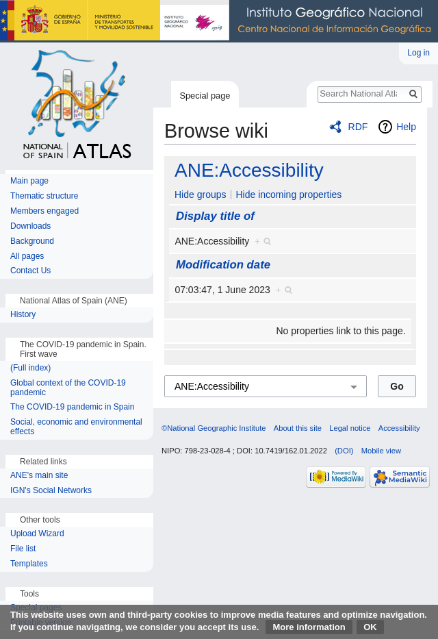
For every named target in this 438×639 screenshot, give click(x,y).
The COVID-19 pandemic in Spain (72, 407)
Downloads (30, 226)
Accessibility (399, 428)
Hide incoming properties (288, 194)
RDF (358, 126)
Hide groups (201, 194)
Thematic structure (44, 196)
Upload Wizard (37, 533)
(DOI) (344, 451)
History (24, 314)
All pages (27, 256)
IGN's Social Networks (51, 490)
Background (32, 241)
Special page (204, 95)
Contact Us (30, 270)
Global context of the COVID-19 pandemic (68, 388)
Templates (29, 564)
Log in (418, 53)
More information (308, 627)
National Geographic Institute (219, 21)
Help (406, 126)
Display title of (215, 216)
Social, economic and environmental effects (76, 427)
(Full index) (30, 368)
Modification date (223, 264)
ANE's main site (39, 475)
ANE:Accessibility (249, 170)
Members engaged (44, 211)
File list (23, 548)
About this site (298, 428)
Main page (29, 181)
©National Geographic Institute (214, 428)
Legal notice (349, 428)
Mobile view (381, 451)
